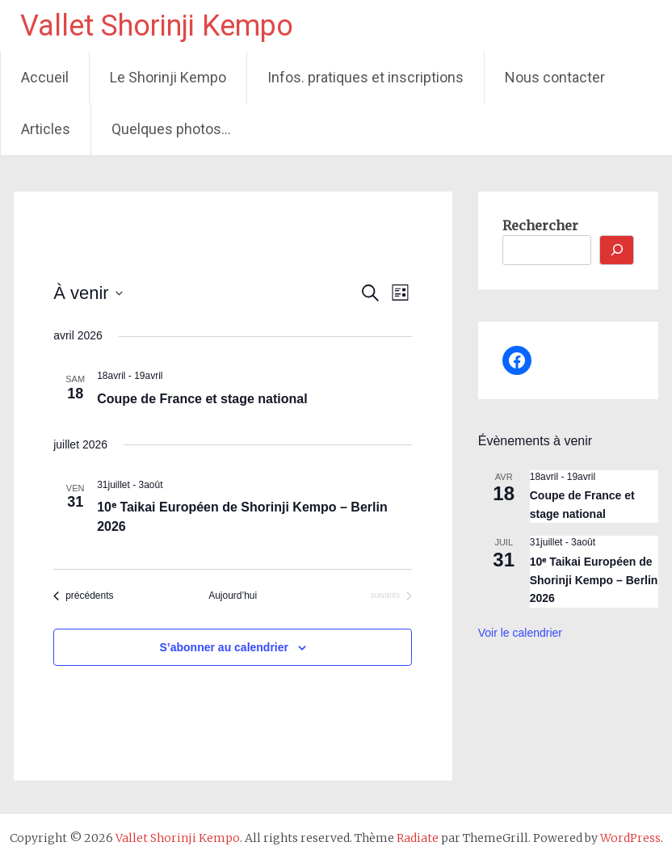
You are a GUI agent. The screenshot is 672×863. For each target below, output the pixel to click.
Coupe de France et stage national (202, 399)
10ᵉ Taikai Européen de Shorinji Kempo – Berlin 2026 (594, 579)
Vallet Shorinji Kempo (156, 26)
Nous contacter (555, 77)
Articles (45, 128)
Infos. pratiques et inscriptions (365, 77)
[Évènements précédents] (83, 596)
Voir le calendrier (520, 632)
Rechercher (540, 225)
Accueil (45, 77)
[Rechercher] (617, 250)
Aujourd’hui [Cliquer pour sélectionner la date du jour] (232, 595)
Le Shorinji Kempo (168, 77)
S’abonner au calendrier (224, 647)
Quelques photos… (171, 128)
